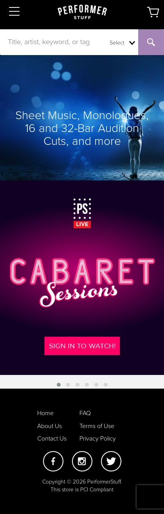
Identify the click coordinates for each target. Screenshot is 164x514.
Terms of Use (96, 426)
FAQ (85, 413)
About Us (49, 426)
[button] (58, 385)
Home (45, 413)
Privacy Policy (97, 438)
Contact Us (52, 438)
